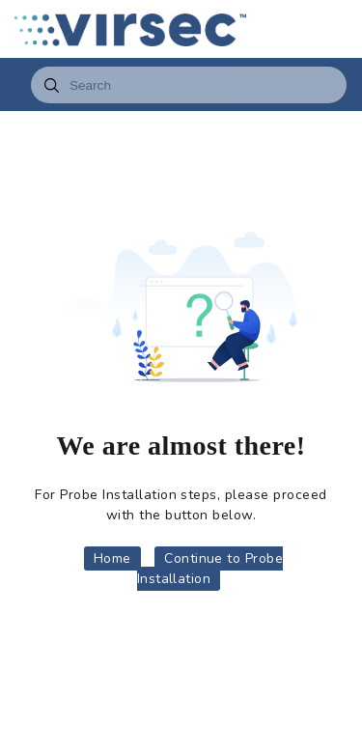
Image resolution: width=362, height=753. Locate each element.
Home (112, 558)
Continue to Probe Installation (210, 568)
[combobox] (189, 85)
